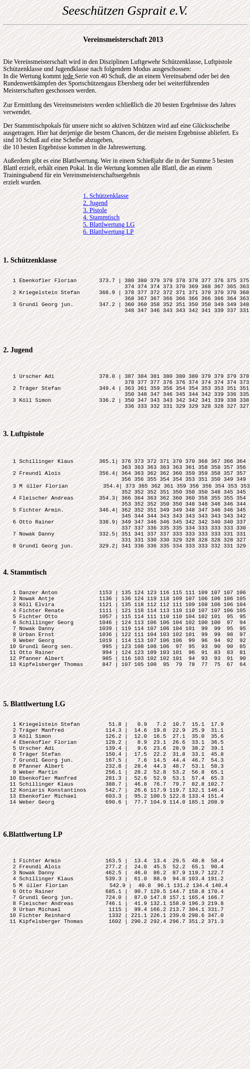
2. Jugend (95, 203)
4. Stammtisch (101, 217)
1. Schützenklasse (106, 195)
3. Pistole (95, 210)
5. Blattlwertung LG (109, 224)
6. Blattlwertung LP (108, 231)
